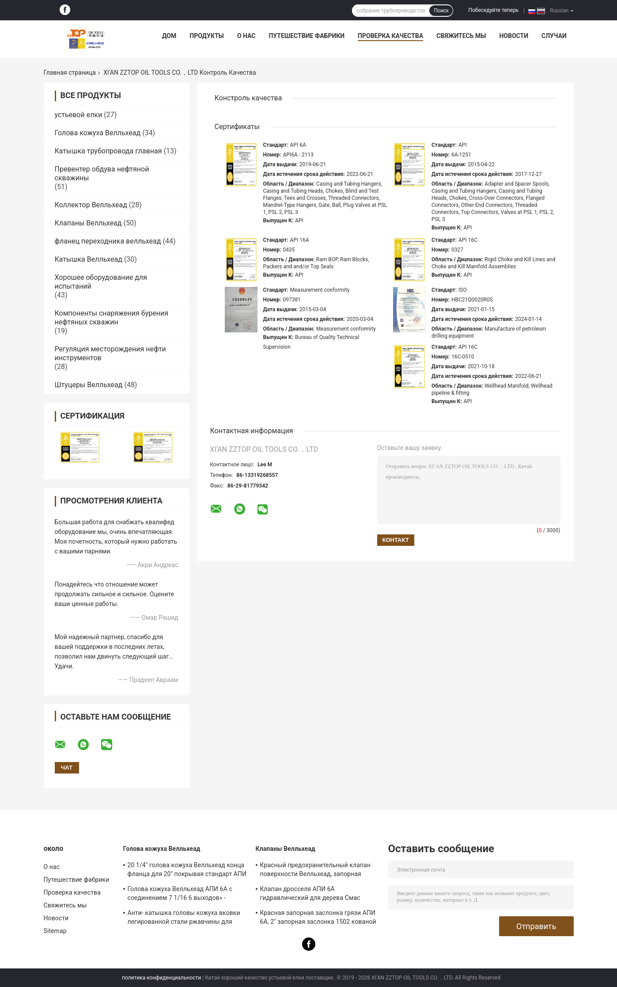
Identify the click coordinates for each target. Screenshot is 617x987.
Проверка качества (390, 35)
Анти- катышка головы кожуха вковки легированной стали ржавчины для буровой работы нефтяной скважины (184, 918)
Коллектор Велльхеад (91, 205)
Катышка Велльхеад (88, 259)
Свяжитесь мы (461, 35)
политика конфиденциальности (161, 978)
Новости (513, 35)
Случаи (554, 35)
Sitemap (55, 930)
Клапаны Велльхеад (88, 223)
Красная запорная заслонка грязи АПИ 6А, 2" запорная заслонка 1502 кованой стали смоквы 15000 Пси (318, 918)
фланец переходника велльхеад (108, 241)
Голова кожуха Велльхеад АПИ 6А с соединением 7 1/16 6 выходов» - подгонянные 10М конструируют (180, 894)
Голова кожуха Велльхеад (98, 133)
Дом (169, 35)
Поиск (441, 11)
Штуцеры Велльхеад (89, 385)
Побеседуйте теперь (493, 10)
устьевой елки (78, 115)
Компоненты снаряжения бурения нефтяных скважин (111, 317)
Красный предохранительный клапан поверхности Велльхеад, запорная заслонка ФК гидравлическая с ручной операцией (317, 870)
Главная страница (70, 72)
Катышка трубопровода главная (108, 151)
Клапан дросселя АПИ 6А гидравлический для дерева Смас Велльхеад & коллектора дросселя (311, 894)
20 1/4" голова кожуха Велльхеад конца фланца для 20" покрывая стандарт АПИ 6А (187, 870)
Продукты (206, 35)
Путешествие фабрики (306, 35)
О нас (246, 35)
